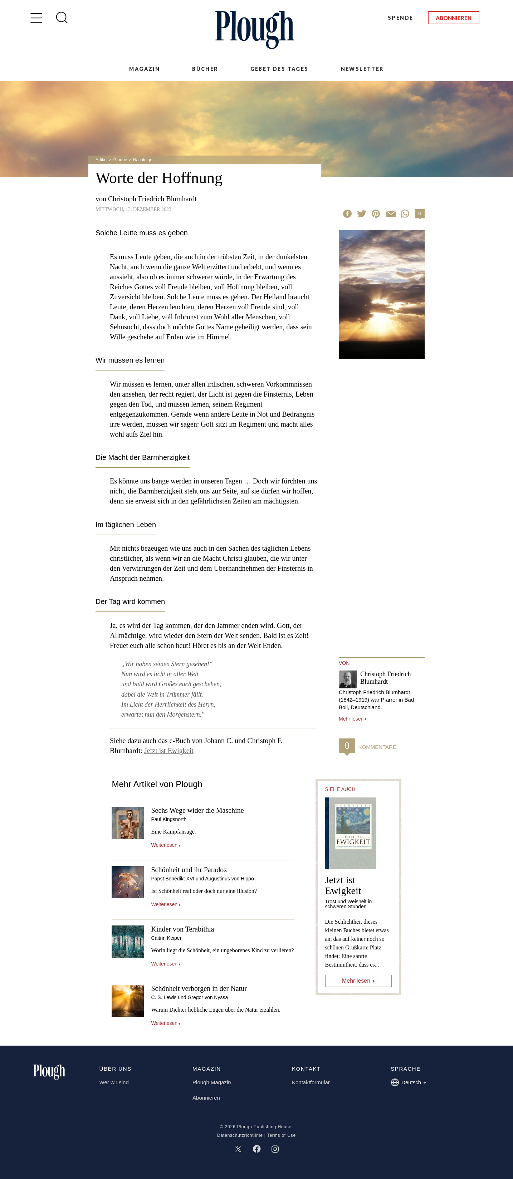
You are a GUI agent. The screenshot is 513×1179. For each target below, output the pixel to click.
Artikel (101, 159)
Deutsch (408, 1082)
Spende (400, 18)
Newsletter (362, 69)
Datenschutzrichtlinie (240, 1135)
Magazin (144, 69)
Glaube (120, 159)
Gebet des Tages (279, 69)
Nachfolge (142, 159)
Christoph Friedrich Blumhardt (152, 199)
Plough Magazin (211, 1082)
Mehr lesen (356, 981)
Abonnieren (454, 18)
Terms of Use (281, 1135)
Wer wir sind (114, 1082)
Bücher (205, 69)
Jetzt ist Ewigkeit (169, 751)
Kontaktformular (311, 1082)
